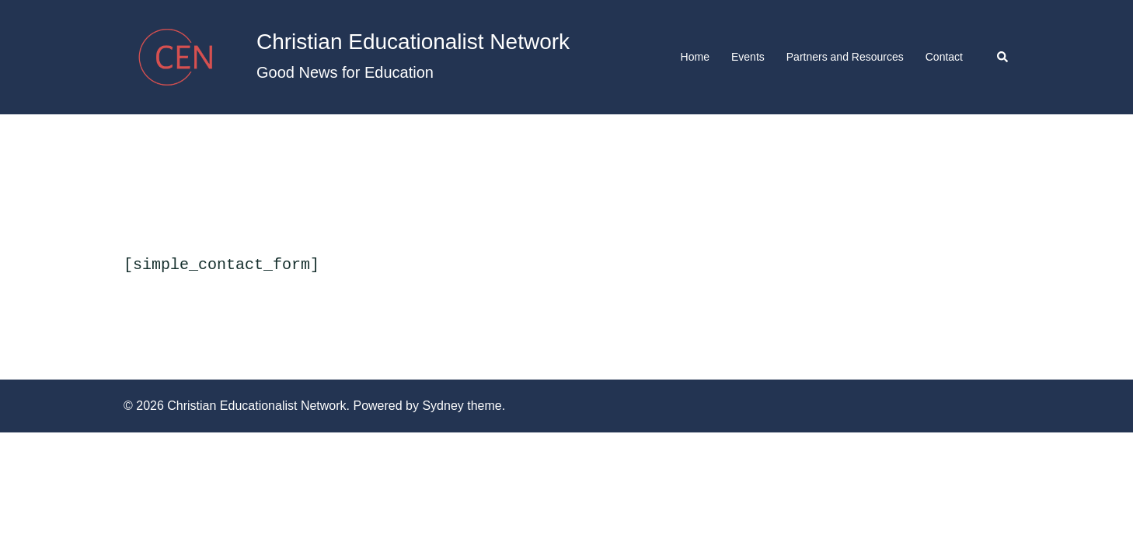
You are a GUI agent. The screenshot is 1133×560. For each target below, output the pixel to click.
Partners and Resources (845, 57)
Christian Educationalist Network (413, 42)
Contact (944, 57)
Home (695, 57)
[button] (1003, 57)
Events (748, 57)
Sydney (442, 404)
